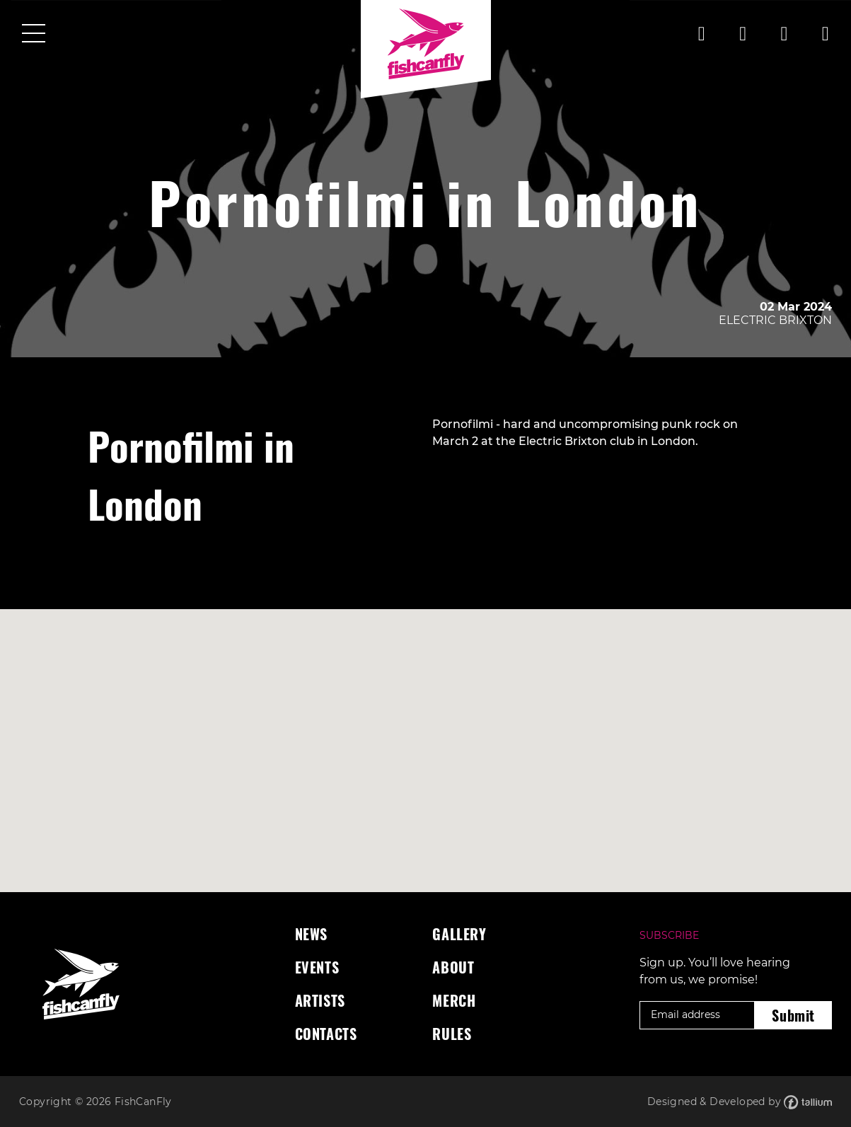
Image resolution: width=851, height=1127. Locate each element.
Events (317, 967)
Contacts (326, 1033)
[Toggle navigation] (33, 34)
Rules (451, 1033)
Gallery (459, 933)
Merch (453, 1000)
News (311, 933)
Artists (320, 1000)
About (453, 967)
